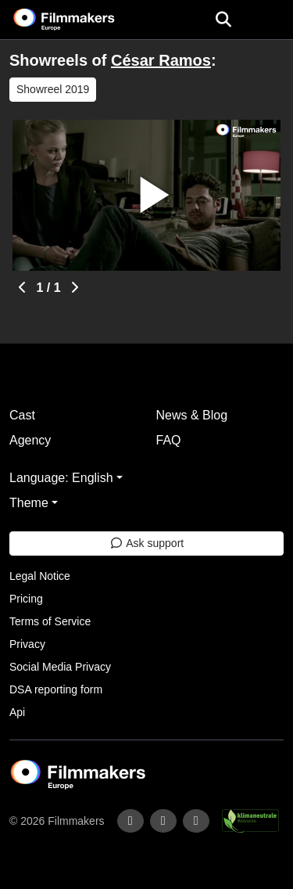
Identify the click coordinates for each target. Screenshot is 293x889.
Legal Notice (39, 576)
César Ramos (161, 60)
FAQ (168, 440)
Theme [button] (28, 502)
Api (17, 712)
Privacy (27, 644)
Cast (22, 415)
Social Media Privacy (60, 666)
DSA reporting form (55, 689)
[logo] (83, 19)
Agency (30, 440)
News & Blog (192, 415)
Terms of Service (50, 621)
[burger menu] (269, 20)
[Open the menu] (223, 19)
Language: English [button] (61, 477)
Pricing (26, 598)
